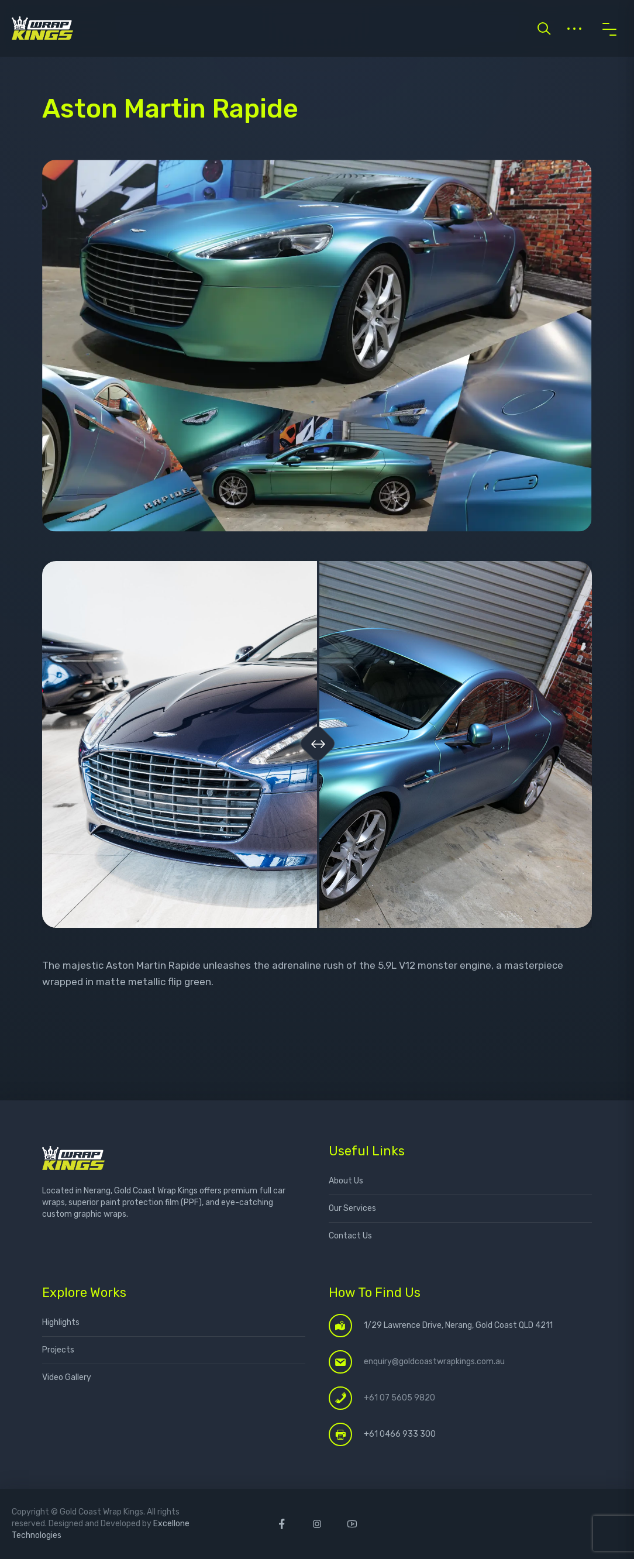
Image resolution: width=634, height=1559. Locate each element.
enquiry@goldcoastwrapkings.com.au (434, 1362)
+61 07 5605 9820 (399, 1398)
